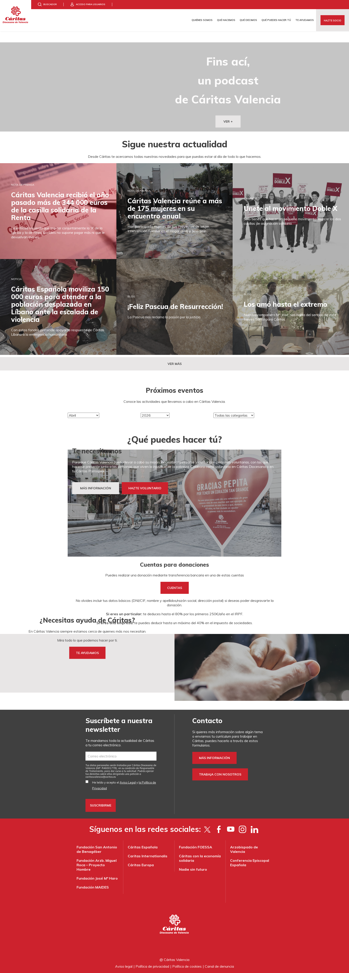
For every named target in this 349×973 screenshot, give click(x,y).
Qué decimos (248, 20)
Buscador (50, 4)
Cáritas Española (143, 847)
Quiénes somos (202, 20)
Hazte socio (332, 20)
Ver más (175, 364)
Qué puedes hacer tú (276, 20)
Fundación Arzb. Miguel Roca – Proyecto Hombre (97, 865)
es (100, 776)
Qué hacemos (226, 20)
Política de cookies (187, 966)
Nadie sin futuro (193, 869)
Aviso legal (123, 966)
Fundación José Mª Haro (97, 878)
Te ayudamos (304, 20)
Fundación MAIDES (93, 887)
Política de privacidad (152, 966)
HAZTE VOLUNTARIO (144, 488)
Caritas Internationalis (147, 856)
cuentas (174, 588)
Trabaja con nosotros (220, 774)
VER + (228, 121)
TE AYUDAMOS (87, 653)
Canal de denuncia (219, 966)
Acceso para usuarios (90, 4)
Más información (214, 758)
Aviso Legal (128, 782)
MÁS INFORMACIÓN (95, 488)
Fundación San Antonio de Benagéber (97, 849)
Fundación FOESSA (195, 847)
